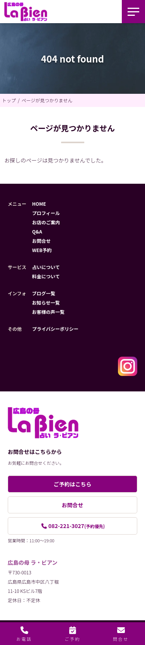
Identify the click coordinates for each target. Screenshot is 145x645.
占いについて (46, 267)
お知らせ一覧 (46, 302)
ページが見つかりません (47, 100)
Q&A (37, 231)
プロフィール (46, 213)
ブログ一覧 (43, 293)
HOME (39, 203)
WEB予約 (42, 250)
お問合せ (41, 240)
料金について (46, 276)
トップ (9, 100)
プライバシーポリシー (55, 328)
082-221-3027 (76, 526)
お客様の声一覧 (48, 311)
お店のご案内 (46, 222)
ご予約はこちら (73, 484)
